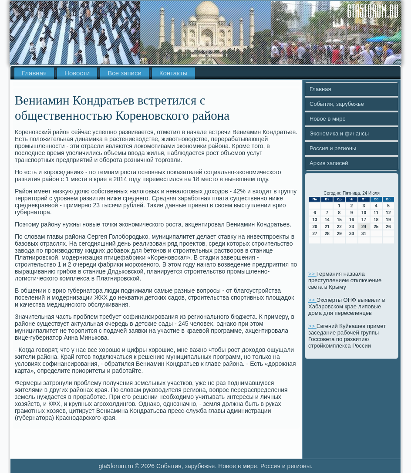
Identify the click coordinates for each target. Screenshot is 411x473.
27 (315, 233)
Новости (77, 73)
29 (339, 233)
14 (327, 219)
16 (351, 219)
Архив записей (329, 163)
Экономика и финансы (339, 133)
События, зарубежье (337, 104)
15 (339, 219)
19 (388, 219)
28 (327, 233)
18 (376, 219)
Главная (34, 73)
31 (363, 233)
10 (363, 212)
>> (312, 273)
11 (376, 212)
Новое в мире (328, 118)
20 (315, 226)
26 (388, 226)
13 (315, 219)
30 (351, 233)
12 (388, 212)
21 (327, 226)
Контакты (173, 73)
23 (351, 226)
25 (376, 226)
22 (339, 226)
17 (363, 219)
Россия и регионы (333, 148)
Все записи (124, 73)
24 (363, 226)
